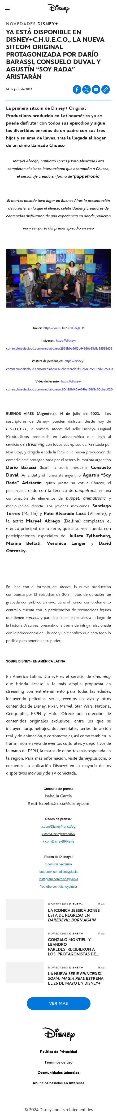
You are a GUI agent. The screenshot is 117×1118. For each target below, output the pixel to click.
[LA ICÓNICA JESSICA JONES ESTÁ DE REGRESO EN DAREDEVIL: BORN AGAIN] (77, 915)
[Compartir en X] (86, 89)
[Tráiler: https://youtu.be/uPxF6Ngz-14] (58, 328)
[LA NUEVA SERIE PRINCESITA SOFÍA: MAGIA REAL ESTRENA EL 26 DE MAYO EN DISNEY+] (77, 979)
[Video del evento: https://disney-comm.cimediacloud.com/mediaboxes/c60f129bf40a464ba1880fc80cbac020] (58, 385)
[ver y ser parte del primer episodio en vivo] (58, 228)
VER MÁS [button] (58, 1003)
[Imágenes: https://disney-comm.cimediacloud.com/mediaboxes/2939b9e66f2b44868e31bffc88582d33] (58, 344)
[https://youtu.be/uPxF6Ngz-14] (64, 327)
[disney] (58, 1034)
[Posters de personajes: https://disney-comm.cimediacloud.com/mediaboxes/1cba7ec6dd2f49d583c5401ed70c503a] (58, 365)
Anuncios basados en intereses (58, 1083)
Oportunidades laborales (58, 1072)
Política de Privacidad (58, 1051)
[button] (7, 8)
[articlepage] (25, 918)
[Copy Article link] (105, 89)
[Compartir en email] (96, 89)
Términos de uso (58, 1062)
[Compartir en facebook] (77, 89)
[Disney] (58, 8)
